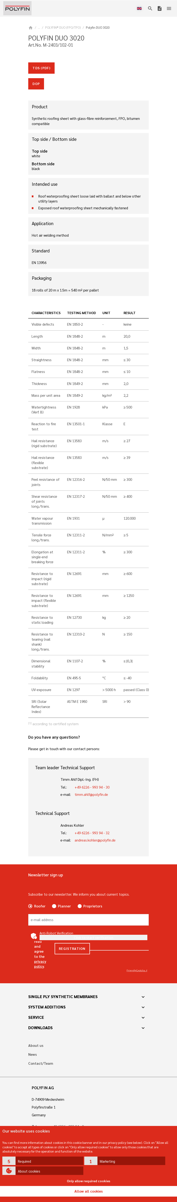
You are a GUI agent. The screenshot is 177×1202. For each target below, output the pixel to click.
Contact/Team (40, 1063)
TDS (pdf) (41, 68)
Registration (72, 948)
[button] (42, 1161)
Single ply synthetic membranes (63, 996)
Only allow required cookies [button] (88, 1181)
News (32, 1054)
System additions (47, 1006)
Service (36, 1017)
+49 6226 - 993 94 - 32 (92, 832)
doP (36, 83)
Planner (64, 906)
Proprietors (92, 906)
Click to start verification (93, 937)
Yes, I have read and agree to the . (40, 949)
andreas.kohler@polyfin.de (95, 840)
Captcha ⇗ (137, 970)
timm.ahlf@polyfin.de (91, 794)
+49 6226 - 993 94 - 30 (92, 787)
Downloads (40, 1027)
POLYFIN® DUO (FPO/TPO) (63, 27)
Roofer (39, 906)
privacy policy (40, 964)
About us (35, 1045)
